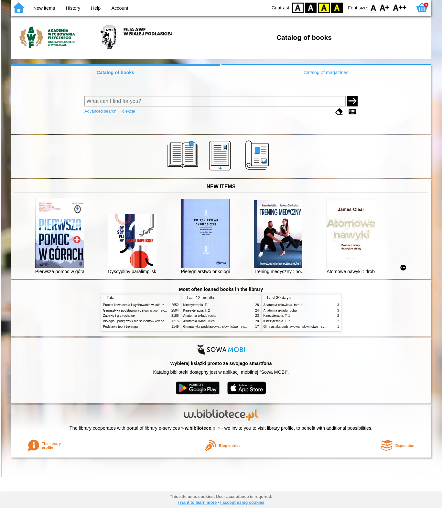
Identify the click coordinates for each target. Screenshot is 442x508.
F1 (385, 7)
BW (311, 7)
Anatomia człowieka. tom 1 (283, 305)
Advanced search (100, 111)
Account (119, 8)
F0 (374, 7)
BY (336, 7)
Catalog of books (116, 72)
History (73, 8)
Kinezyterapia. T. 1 (196, 305)
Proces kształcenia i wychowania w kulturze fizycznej (141, 305)
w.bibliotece (201, 428)
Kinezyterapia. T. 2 (196, 310)
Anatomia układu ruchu (200, 315)
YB (323, 7)
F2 (400, 7)
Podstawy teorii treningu (120, 326)
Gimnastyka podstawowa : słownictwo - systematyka (141, 310)
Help (96, 8)
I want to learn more (197, 502)
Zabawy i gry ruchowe (119, 315)
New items (44, 8)
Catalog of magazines (325, 72)
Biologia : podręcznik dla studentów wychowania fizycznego (146, 321)
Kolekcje (127, 111)
